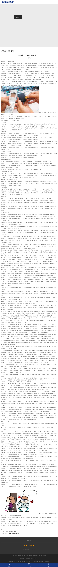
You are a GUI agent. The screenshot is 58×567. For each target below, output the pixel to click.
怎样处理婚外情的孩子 (10, 531)
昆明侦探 (29, 565)
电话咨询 (48, 565)
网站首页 (18, 1)
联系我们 (29, 540)
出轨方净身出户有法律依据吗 (12, 533)
